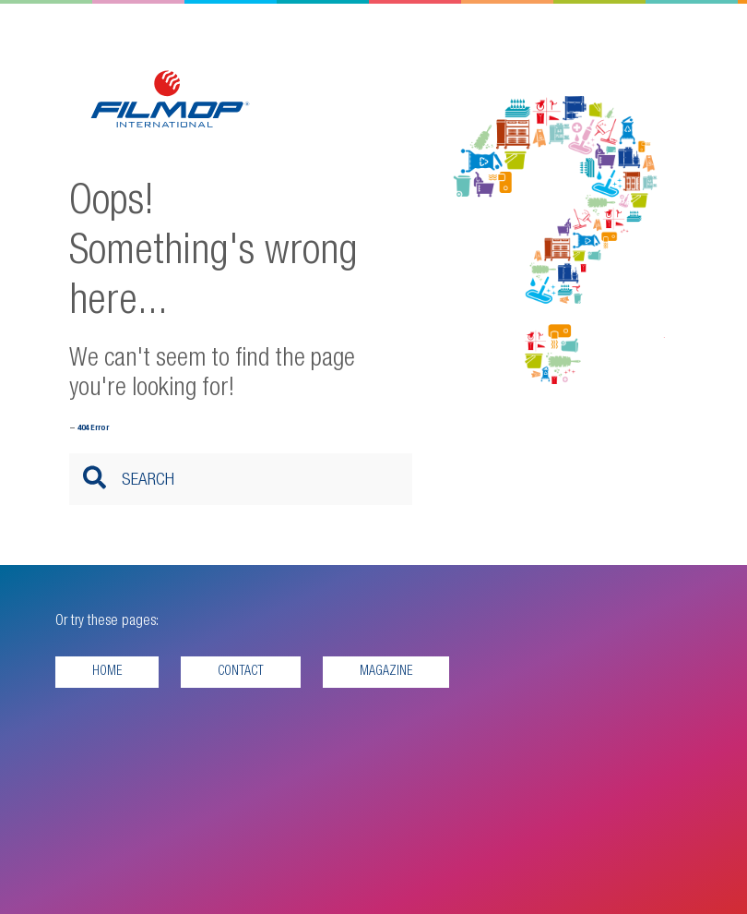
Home (107, 672)
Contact (241, 672)
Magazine (386, 672)
